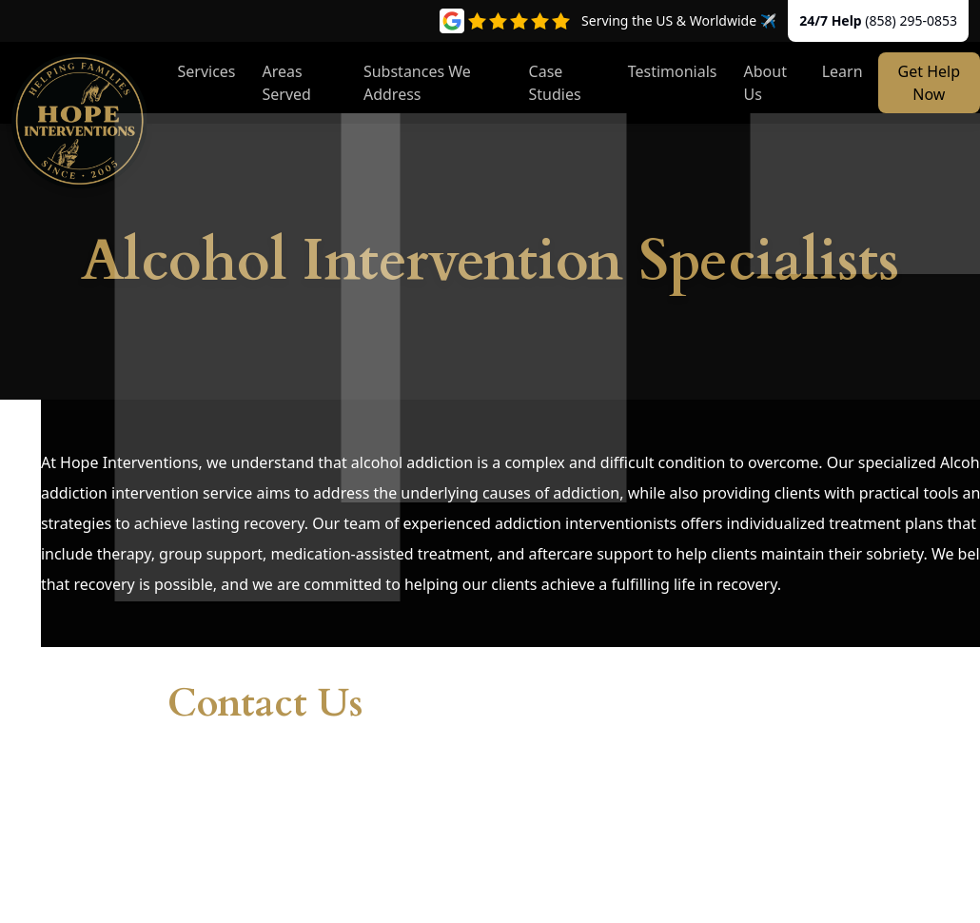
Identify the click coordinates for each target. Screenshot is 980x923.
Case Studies (555, 83)
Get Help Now (929, 83)
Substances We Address (417, 83)
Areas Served (287, 83)
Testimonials (672, 71)
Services (206, 71)
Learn (842, 71)
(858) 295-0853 (911, 20)
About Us (765, 83)
